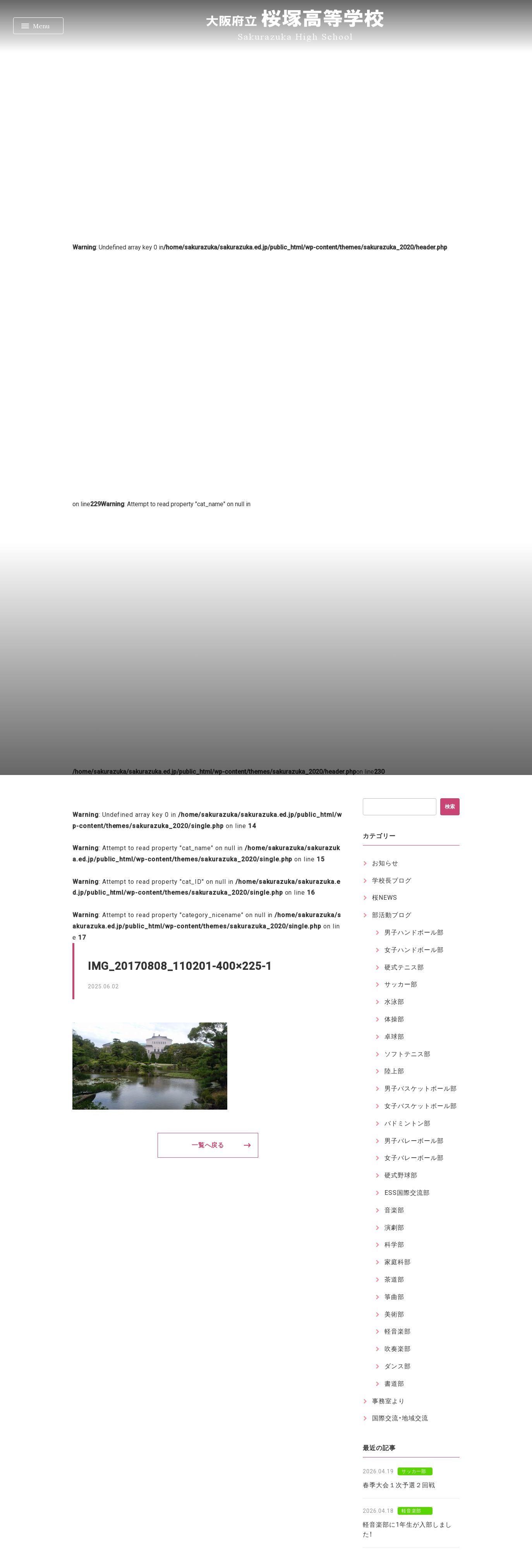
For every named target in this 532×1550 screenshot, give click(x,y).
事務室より (388, 1401)
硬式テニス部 (404, 967)
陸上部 (394, 1071)
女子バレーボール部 (414, 1158)
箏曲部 (394, 1297)
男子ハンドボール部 (414, 932)
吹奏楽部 (397, 1348)
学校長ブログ (392, 880)
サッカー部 (400, 984)
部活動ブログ (392, 915)
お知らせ (385, 863)
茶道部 (394, 1279)
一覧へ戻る (208, 1145)
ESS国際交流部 (407, 1192)
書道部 (394, 1383)
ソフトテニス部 (407, 1054)
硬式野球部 (400, 1175)
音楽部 (394, 1210)
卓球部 (394, 1036)
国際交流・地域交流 (400, 1418)
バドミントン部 (407, 1123)
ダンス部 (397, 1366)
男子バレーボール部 (414, 1140)
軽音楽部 (397, 1331)
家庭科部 (397, 1262)
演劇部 (394, 1227)
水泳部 (394, 1001)
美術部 (394, 1314)
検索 (450, 806)
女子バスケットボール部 (420, 1106)
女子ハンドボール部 (414, 950)
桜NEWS (384, 897)
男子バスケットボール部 (420, 1088)
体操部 (394, 1019)
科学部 (394, 1244)
